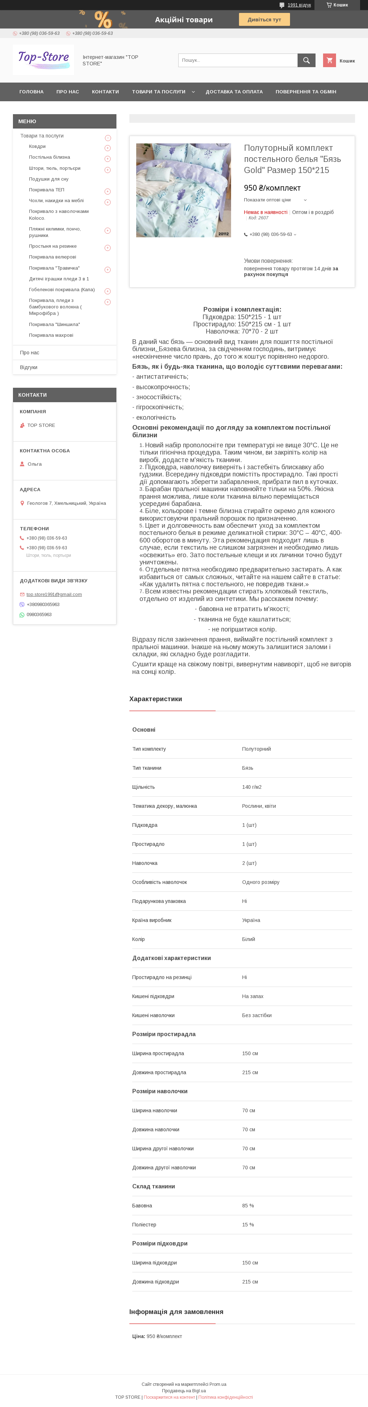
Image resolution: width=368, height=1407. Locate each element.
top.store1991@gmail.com (54, 594)
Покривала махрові (51, 335)
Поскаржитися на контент (169, 1397)
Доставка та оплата (234, 91)
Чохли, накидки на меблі (56, 200)
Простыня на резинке (53, 246)
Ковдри (37, 146)
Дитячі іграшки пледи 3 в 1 (59, 278)
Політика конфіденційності (225, 1397)
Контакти (105, 91)
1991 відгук (299, 5)
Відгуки (28, 367)
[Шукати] (307, 60)
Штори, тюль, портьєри (54, 168)
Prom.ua (218, 1384)
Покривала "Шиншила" (54, 324)
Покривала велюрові (52, 257)
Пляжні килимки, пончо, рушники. (55, 232)
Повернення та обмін (306, 91)
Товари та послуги (158, 91)
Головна (31, 91)
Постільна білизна (49, 157)
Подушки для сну (49, 179)
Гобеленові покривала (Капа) (62, 289)
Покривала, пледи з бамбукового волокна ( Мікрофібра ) (55, 307)
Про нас (67, 91)
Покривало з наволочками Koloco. (59, 214)
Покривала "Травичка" (54, 268)
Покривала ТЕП (46, 189)
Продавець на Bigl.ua (184, 1390)
